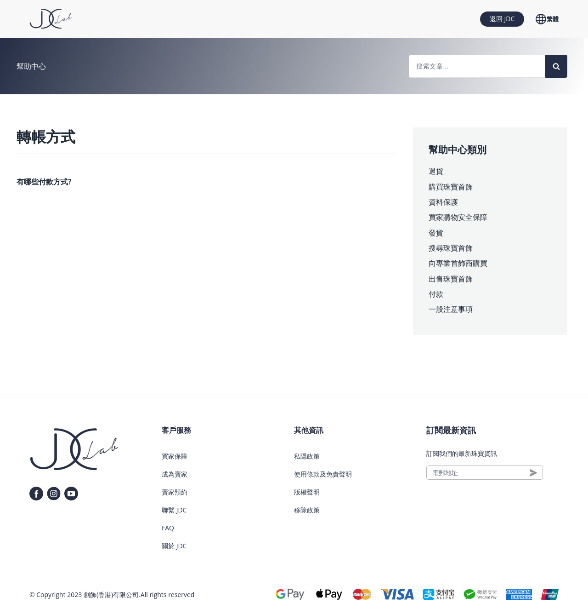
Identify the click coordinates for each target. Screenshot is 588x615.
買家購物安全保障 (458, 217)
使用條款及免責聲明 (323, 474)
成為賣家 (174, 474)
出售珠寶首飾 (451, 279)
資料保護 (443, 202)
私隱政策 (307, 456)
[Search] (556, 66)
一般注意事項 (451, 309)
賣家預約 (174, 492)
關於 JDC (174, 545)
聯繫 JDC (174, 510)
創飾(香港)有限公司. (112, 594)
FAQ (168, 527)
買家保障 (174, 456)
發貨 (436, 233)
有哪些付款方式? (44, 182)
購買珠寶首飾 (451, 187)
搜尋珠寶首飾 (451, 248)
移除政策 (307, 510)
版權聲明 (307, 492)
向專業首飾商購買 (458, 263)
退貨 (436, 171)
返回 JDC (502, 18)
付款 (436, 294)
